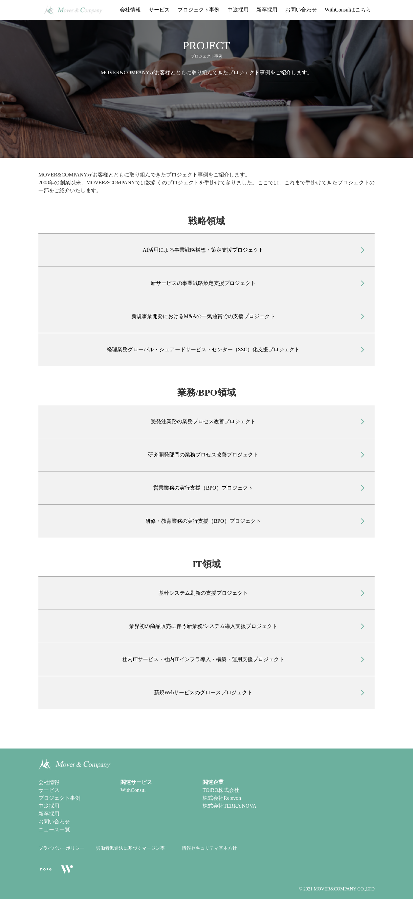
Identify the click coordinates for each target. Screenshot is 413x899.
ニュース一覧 (54, 829)
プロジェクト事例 (199, 9)
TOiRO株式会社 (221, 790)
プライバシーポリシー (61, 848)
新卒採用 (266, 9)
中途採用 (238, 9)
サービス (159, 9)
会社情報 (130, 9)
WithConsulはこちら (348, 9)
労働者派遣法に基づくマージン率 (130, 848)
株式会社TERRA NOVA (229, 806)
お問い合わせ (301, 9)
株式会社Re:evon (222, 798)
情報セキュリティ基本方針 (209, 848)
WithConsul (133, 790)
